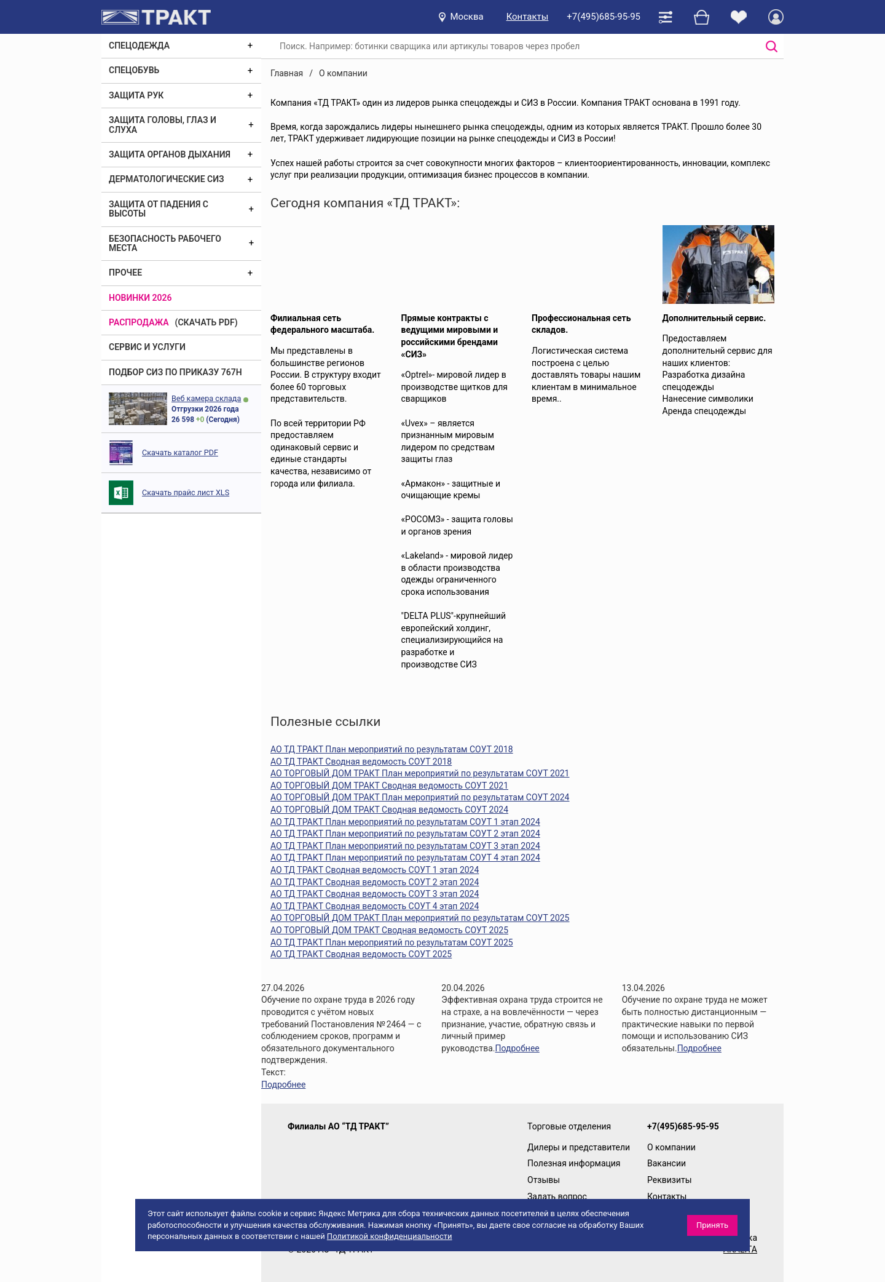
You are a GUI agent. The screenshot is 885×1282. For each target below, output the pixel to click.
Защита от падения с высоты (158, 208)
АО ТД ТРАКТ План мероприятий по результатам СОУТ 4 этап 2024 (405, 857)
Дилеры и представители (578, 1147)
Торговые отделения (569, 1126)
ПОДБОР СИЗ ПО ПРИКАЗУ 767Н (175, 372)
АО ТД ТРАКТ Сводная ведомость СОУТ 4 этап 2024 (374, 906)
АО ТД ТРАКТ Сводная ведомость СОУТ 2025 (361, 954)
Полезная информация (574, 1163)
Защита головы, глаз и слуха (162, 124)
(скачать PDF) (206, 322)
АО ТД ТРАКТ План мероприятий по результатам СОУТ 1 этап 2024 (405, 822)
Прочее (125, 272)
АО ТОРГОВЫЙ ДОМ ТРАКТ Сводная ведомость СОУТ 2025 (389, 930)
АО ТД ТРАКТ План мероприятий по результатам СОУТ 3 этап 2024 (405, 846)
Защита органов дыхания (169, 154)
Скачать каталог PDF (180, 452)
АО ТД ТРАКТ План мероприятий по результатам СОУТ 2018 (391, 749)
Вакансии (666, 1163)
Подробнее (283, 1084)
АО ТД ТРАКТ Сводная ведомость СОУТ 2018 (361, 761)
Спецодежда (139, 45)
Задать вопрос (557, 1196)
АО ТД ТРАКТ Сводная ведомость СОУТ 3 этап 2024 (374, 894)
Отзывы (543, 1180)
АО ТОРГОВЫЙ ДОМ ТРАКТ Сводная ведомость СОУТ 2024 (389, 809)
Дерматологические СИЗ (166, 179)
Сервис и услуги (147, 347)
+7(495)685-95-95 (603, 16)
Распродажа (139, 322)
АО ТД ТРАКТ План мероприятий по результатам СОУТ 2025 (391, 942)
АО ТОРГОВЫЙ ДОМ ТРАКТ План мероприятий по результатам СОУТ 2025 (420, 918)
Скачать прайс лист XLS (185, 492)
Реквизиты (669, 1180)
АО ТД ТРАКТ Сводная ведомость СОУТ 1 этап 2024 (374, 870)
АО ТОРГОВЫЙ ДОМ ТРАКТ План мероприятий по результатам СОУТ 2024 (420, 797)
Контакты (527, 16)
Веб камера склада (206, 398)
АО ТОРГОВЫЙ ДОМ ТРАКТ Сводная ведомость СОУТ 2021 (389, 785)
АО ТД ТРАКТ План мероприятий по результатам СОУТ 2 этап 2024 (405, 833)
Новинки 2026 (140, 298)
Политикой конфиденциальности (389, 1236)
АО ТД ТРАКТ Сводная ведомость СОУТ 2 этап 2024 (374, 882)
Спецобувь (134, 70)
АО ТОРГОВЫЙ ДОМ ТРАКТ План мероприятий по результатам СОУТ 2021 (420, 773)
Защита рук (136, 95)
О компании (671, 1147)
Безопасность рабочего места (165, 243)
